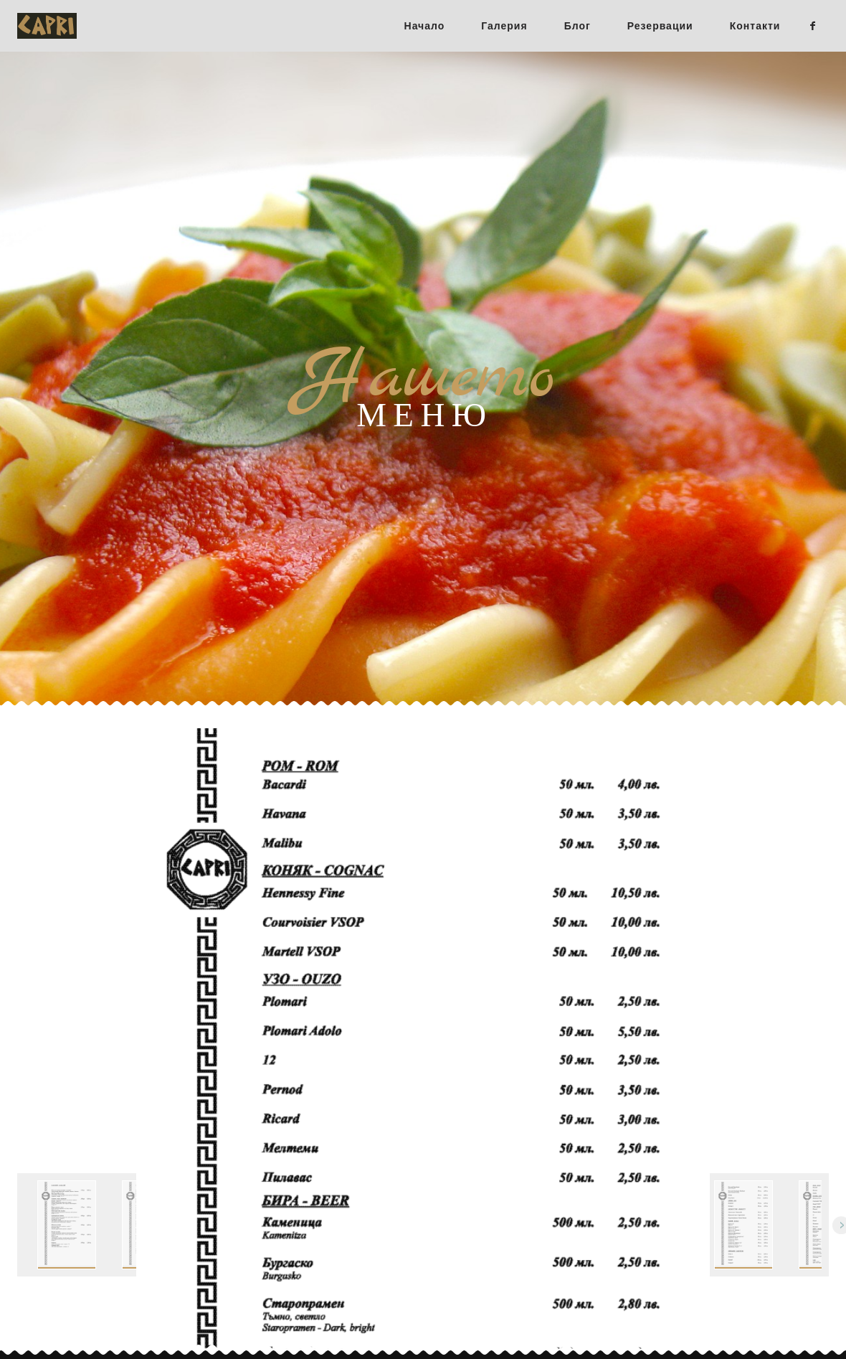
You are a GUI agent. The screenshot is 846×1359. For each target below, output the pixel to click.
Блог (577, 26)
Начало (424, 26)
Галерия (504, 26)
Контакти (755, 26)
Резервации (660, 26)
